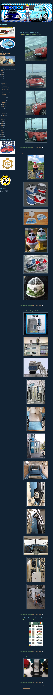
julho (3, 104)
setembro (4, 100)
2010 (2, 134)
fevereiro (4, 113)
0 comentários (38, 147)
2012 (2, 130)
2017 (2, 121)
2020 (2, 81)
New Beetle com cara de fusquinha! (32, 34)
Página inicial (36, 685)
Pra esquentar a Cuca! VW (30, 153)
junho (3, 106)
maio (3, 108)
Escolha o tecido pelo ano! (30, 619)
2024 (2, 74)
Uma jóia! (25, 656)
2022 (2, 78)
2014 (2, 127)
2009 (2, 136)
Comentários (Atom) (26, 688)
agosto (3, 102)
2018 (2, 119)
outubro (3, 98)
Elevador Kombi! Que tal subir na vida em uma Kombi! (37, 311)
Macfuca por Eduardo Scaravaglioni (5, 54)
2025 (2, 72)
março (3, 111)
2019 (2, 117)
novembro (4, 97)
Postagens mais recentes (24, 685)
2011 (2, 132)
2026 (2, 70)
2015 (2, 125)
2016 (2, 123)
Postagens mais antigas (47, 685)
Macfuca (3, 25)
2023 (2, 76)
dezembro (4, 83)
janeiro (3, 115)
